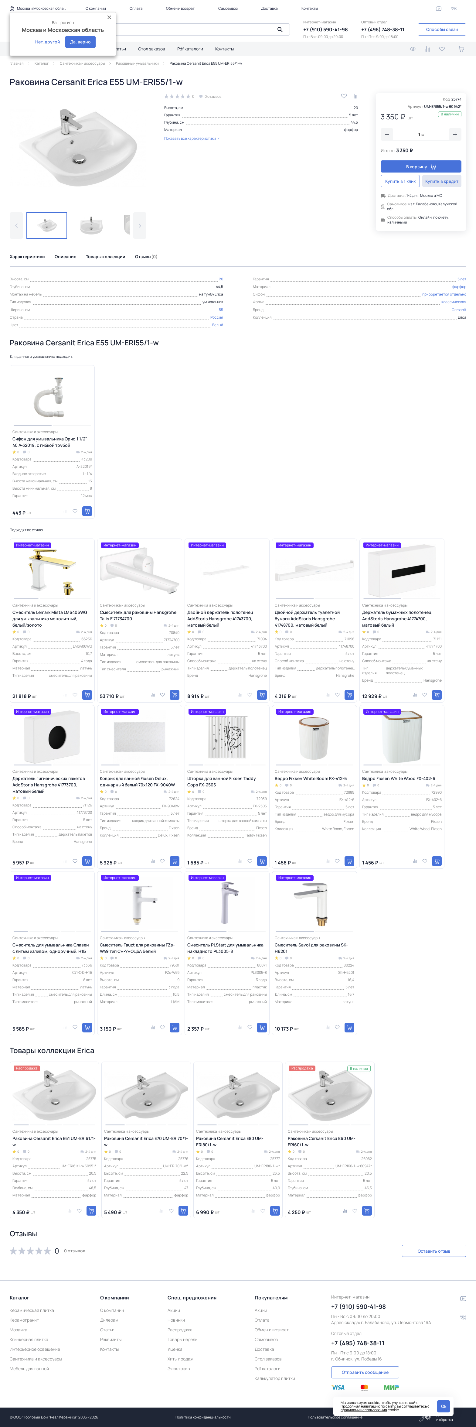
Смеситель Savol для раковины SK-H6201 (311, 948)
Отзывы (146, 256)
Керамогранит (24, 1320)
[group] (78, 148)
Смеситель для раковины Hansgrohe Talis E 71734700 (138, 615)
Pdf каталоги (190, 49)
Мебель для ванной (29, 1368)
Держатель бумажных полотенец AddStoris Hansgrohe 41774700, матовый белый (396, 618)
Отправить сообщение (365, 1372)
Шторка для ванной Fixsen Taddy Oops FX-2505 (221, 781)
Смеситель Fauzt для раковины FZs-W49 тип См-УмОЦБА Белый (137, 948)
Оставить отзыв (434, 1251)
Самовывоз (228, 8)
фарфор (351, 129)
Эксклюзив (179, 1368)
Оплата (136, 8)
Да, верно (80, 42)
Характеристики (27, 256)
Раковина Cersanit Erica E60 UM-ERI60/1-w (321, 1141)
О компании (96, 8)
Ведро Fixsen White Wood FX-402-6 (398, 778)
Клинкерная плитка (29, 1339)
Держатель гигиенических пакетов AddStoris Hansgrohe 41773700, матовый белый (48, 784)
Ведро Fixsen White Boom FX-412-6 (311, 778)
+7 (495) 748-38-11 (382, 29)
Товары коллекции (105, 256)
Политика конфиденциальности (203, 1417)
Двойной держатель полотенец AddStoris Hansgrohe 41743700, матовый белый (220, 618)
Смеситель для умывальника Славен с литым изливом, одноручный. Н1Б (50, 948)
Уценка (175, 1349)
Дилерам (109, 1320)
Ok (443, 1406)
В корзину (421, 166)
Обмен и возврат (180, 8)
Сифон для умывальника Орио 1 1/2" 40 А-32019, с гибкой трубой (49, 442)
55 (221, 309)
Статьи (119, 49)
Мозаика (18, 1330)
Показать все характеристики (191, 138)
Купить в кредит (441, 181)
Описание (65, 256)
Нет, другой (47, 42)
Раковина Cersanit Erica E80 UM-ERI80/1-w (230, 1141)
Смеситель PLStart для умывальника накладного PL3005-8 (225, 948)
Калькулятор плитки (275, 1378)
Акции (174, 1310)
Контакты (309, 8)
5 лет (353, 115)
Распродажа (180, 1330)
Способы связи (442, 29)
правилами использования (364, 1409)
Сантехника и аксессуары (36, 1359)
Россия (216, 317)
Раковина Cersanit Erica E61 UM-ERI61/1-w (54, 1141)
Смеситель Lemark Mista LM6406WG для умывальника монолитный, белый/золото (49, 618)
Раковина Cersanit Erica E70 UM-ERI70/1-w (146, 1141)
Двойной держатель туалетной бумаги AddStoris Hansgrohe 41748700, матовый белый (307, 618)
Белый (217, 324)
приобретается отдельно (444, 294)
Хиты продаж (180, 1359)
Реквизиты (110, 1339)
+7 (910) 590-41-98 (325, 29)
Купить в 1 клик (400, 181)
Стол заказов (151, 49)
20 (356, 107)
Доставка (269, 8)
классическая (453, 301)
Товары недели (183, 1339)
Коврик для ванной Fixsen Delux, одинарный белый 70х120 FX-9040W (137, 781)
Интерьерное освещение (35, 1349)
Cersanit (459, 309)
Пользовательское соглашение (335, 1417)
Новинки (176, 1320)
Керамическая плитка (32, 1310)
